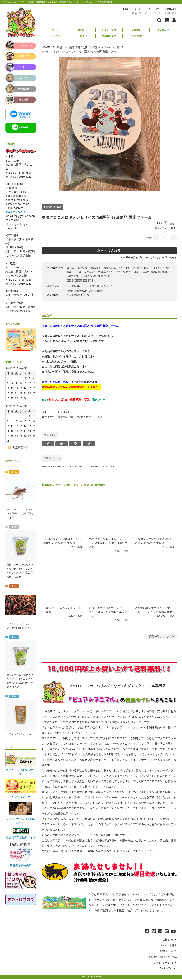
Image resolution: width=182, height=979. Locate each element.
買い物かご (163, 30)
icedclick (46, 466)
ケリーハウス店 (110, 47)
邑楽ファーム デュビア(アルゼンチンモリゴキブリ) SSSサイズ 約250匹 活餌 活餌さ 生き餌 (20, 570)
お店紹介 (82, 30)
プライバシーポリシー (165, 962)
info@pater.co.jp (15, 212)
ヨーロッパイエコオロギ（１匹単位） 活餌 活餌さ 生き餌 (20, 513)
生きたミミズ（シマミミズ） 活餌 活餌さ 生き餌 (19, 625)
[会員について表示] (173, 20)
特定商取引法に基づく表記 (163, 957)
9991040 (109, 466)
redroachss (67, 466)
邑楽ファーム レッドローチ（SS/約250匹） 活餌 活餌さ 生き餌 (108, 542)
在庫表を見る (130, 257)
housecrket (97, 466)
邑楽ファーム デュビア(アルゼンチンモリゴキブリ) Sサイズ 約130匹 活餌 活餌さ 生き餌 (20, 680)
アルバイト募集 (168, 945)
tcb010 (56, 466)
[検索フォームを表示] (159, 19)
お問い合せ (136, 35)
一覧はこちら (162, 636)
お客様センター (168, 939)
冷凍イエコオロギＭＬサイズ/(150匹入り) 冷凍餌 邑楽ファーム (108, 612)
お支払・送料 (109, 30)
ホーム (55, 30)
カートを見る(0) (151, 257)
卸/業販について (168, 951)
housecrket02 (82, 466)
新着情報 (136, 30)
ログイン (82, 35)
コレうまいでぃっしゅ (20, 734)
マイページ (55, 35)
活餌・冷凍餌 (90, 47)
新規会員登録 (109, 35)
